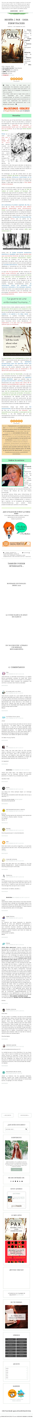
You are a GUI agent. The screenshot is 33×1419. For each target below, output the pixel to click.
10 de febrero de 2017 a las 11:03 (15, 1046)
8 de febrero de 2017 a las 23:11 (20, 897)
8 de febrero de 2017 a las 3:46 (14, 789)
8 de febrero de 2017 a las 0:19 (14, 693)
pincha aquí (20, 1294)
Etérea (8, 943)
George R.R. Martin (20, 1198)
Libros (7, 552)
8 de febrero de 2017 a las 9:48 (14, 811)
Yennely (8, 828)
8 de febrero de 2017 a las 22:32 (15, 876)
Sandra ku (9, 875)
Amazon (11, 75)
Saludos (4, 850)
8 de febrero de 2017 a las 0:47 (14, 747)
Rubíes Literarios (11, 1009)
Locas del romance (11, 859)
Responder (5, 685)
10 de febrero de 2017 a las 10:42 (15, 1010)
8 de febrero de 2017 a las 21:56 (15, 860)
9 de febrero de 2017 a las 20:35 (15, 944)
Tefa (7, 672)
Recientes (8, 1115)
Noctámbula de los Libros (13, 1071)
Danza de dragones (19, 1197)
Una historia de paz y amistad (21, 556)
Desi (7, 841)
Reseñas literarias (16, 555)
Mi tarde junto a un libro (13, 691)
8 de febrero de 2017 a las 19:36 (15, 843)
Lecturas (16, 1193)
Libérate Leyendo (11, 1045)
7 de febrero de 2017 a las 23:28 (15, 673)
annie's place (18, 799)
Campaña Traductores (16, 1399)
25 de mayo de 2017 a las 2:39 (14, 1073)
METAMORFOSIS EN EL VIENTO (15, 809)
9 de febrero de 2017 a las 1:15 (14, 918)
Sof (7, 746)
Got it (21, 11)
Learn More (14, 11)
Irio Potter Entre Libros (13, 716)
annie (7, 787)
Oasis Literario (16, 1400)
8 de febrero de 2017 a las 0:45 (14, 718)
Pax (8, 555)
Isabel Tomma (10, 916)
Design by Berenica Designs (24, 1416)
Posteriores (24, 1115)
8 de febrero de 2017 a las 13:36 (15, 830)
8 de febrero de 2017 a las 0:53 (20, 769)
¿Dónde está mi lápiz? (6, 1416)
